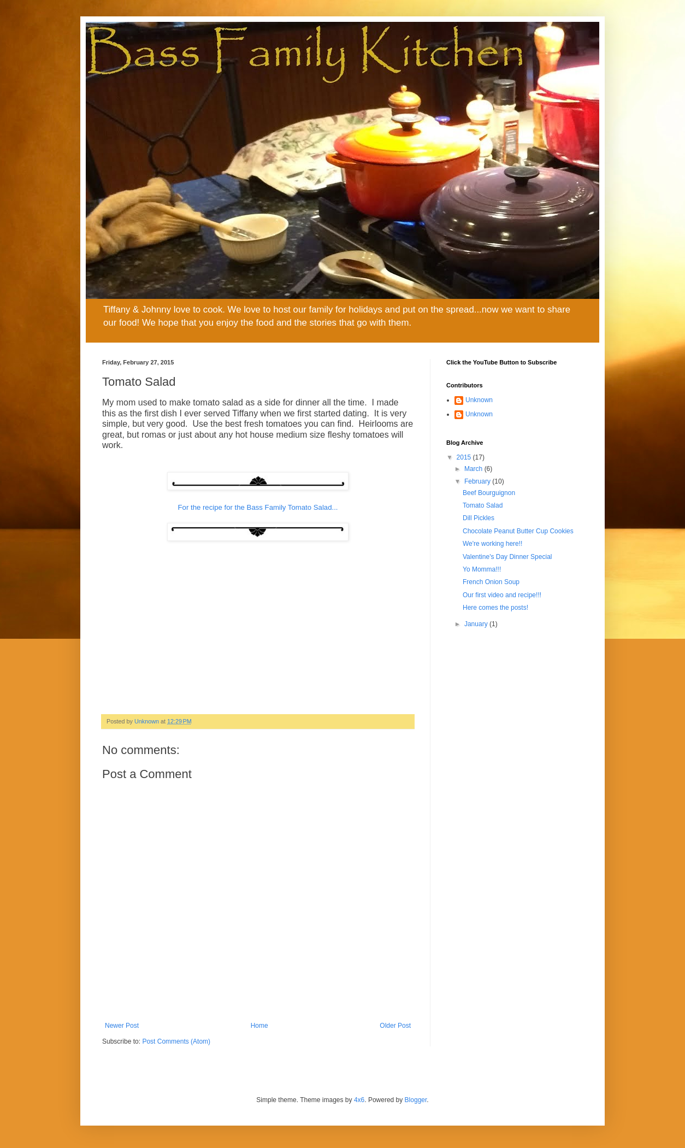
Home (259, 1025)
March (474, 469)
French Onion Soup (491, 582)
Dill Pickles (478, 518)
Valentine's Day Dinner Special (507, 557)
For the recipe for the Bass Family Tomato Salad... (258, 507)
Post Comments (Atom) (176, 1041)
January (476, 624)
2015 (465, 457)
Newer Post (122, 1025)
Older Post (395, 1025)
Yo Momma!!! (482, 569)
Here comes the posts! (495, 607)
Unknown (479, 400)
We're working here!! (492, 543)
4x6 (359, 1100)
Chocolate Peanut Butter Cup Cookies (518, 531)
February (478, 481)
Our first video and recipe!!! (502, 595)
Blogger (416, 1100)
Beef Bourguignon (489, 493)
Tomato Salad (483, 505)
